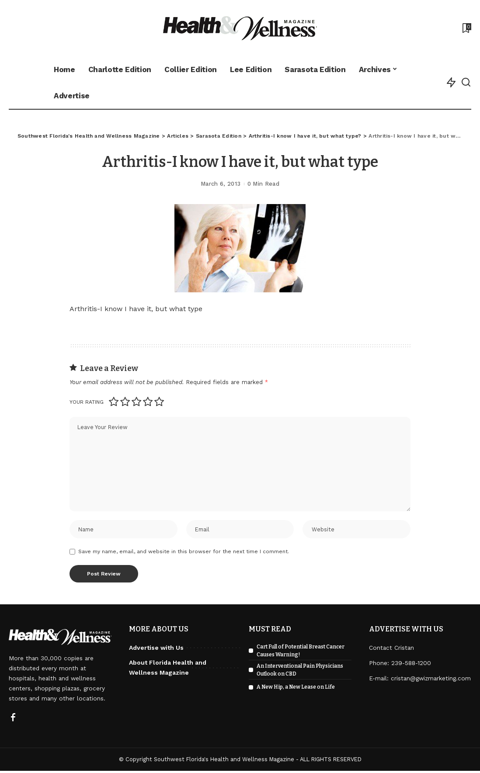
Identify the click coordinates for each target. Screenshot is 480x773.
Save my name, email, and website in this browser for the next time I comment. (183, 554)
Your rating (87, 402)
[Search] (466, 82)
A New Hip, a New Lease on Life (296, 689)
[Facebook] (13, 720)
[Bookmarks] (466, 28)
